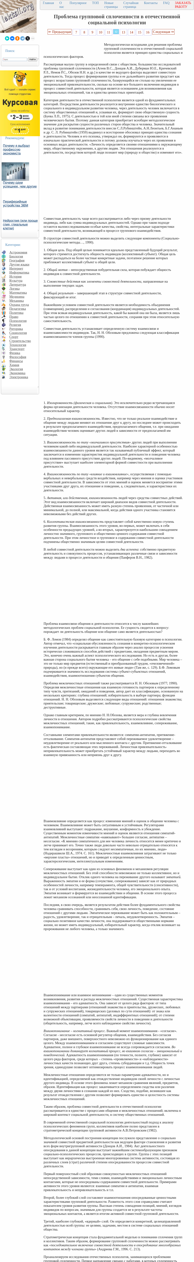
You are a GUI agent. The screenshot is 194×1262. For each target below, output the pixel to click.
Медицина (16, 297)
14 (131, 32)
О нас (61, 5)
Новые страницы (111, 5)
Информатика (19, 272)
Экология (16, 369)
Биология (16, 256)
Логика (14, 288)
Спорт (13, 337)
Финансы (16, 361)
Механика (16, 301)
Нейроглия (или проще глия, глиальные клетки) (20, 224)
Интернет (16, 268)
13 (123, 32)
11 (108, 32)
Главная (48, 3)
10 (100, 32)
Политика (16, 313)
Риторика (16, 329)
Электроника (18, 377)
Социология (18, 333)
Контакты (151, 3)
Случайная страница (131, 5)
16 (148, 32)
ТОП (95, 3)
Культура (16, 280)
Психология (18, 321)
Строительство (20, 341)
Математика (18, 292)
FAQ (166, 3)
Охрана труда (19, 305)
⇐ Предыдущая (59, 32)
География (17, 260)
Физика (14, 353)
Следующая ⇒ (163, 32)
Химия (14, 365)
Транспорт (17, 349)
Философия (17, 357)
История (15, 276)
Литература (17, 284)
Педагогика (17, 309)
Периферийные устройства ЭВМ (15, 203)
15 (139, 32)
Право (13, 317)
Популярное (78, 3)
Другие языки (19, 264)
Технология (17, 345)
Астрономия (18, 252)
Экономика (17, 373)
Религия (15, 325)
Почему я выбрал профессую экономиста (16, 149)
